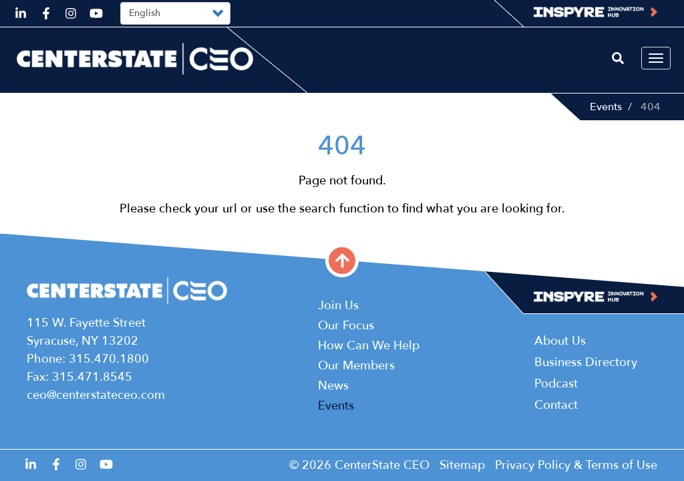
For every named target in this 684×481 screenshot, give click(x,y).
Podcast (556, 383)
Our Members (356, 365)
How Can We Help (368, 345)
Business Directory (585, 362)
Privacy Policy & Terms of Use (576, 465)
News (333, 385)
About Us (560, 341)
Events (606, 107)
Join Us (338, 305)
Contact (556, 405)
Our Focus (346, 325)
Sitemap (462, 465)
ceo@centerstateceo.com (96, 395)
